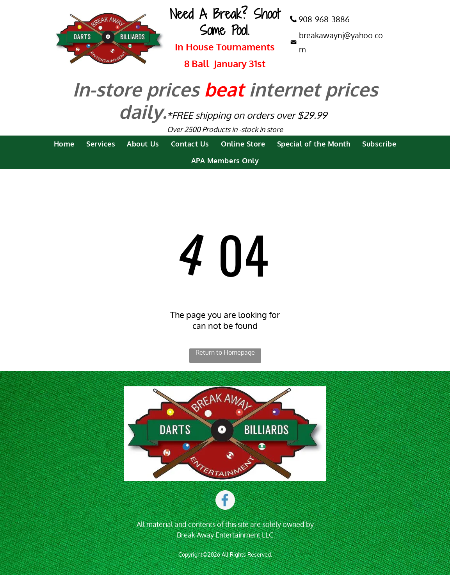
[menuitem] (64, 144)
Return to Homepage (225, 352)
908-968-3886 (324, 19)
